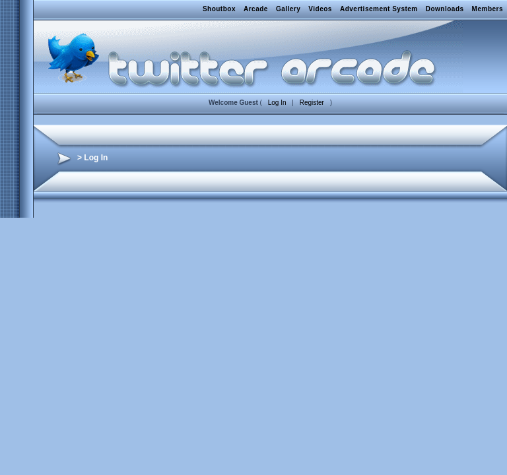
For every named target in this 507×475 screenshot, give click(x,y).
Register (312, 102)
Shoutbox (219, 9)
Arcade (256, 9)
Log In (277, 102)
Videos (320, 9)
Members (487, 9)
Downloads (445, 9)
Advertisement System (379, 9)
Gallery (288, 9)
